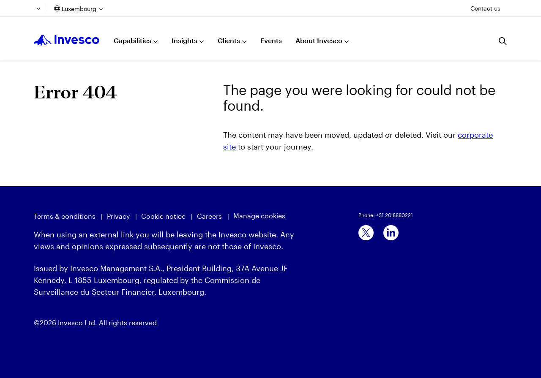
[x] (366, 232)
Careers (209, 216)
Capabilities (132, 40)
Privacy (118, 216)
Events (271, 40)
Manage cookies (259, 216)
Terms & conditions (65, 216)
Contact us (485, 8)
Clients (229, 40)
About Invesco (318, 40)
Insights (184, 40)
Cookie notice (163, 216)
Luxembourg (79, 8)
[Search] (503, 41)
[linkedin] (391, 232)
